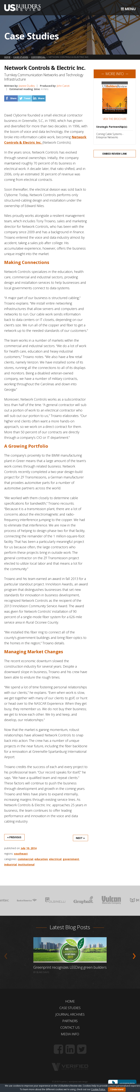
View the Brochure (115, 119)
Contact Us (69, 1027)
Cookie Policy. (98, 1089)
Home (70, 1001)
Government (71, 859)
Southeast (21, 853)
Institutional (26, 864)
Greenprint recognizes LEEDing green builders (69, 967)
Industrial (10, 864)
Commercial (25, 859)
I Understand (116, 1089)
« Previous (14, 837)
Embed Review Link (114, 153)
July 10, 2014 (28, 848)
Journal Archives (70, 1014)
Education (41, 859)
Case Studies (70, 1008)
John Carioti (63, 85)
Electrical (55, 859)
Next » (80, 838)
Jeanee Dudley (27, 85)
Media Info (70, 1034)
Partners (70, 1021)
